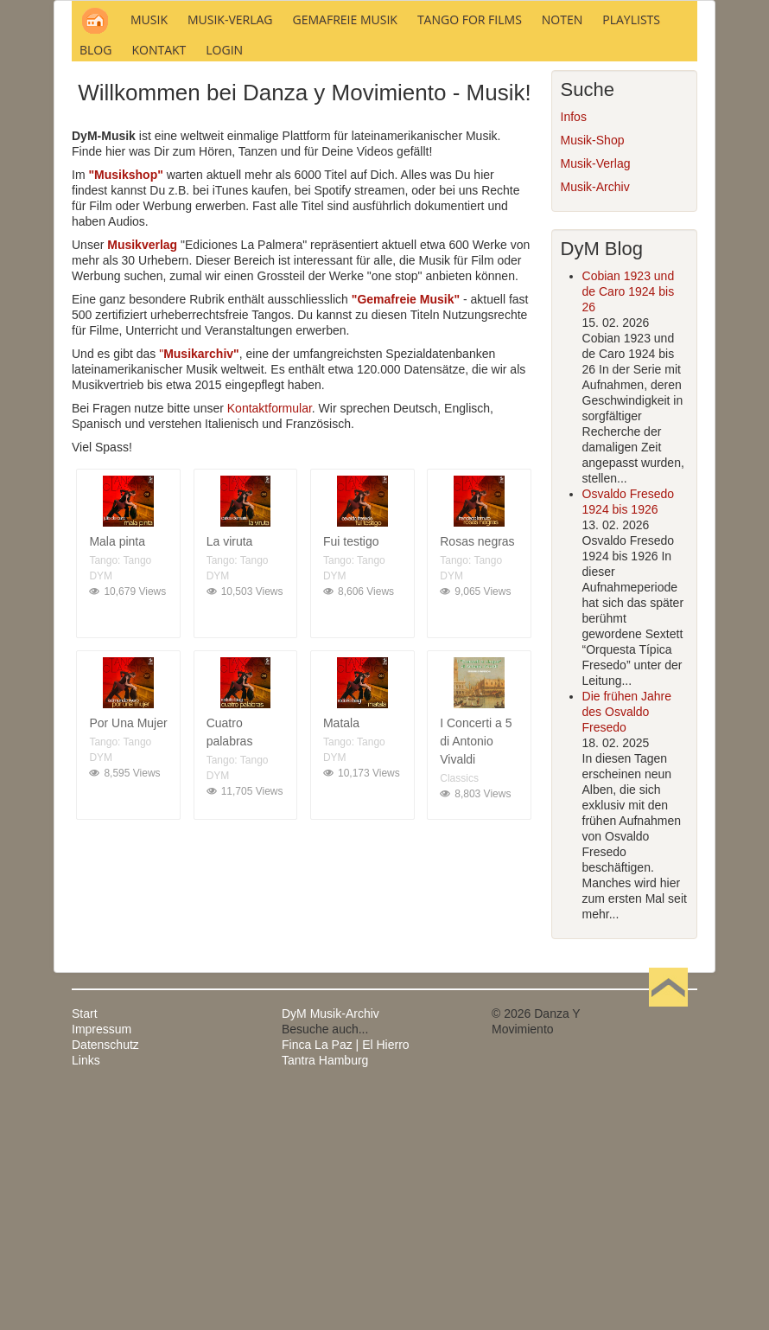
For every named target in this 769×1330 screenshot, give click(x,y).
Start (85, 1247)
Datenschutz (105, 1278)
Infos (574, 350)
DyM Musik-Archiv (330, 1247)
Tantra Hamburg (325, 1294)
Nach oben (668, 1247)
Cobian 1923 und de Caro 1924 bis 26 (628, 524)
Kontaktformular (269, 642)
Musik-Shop (593, 373)
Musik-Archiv (595, 420)
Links (86, 1294)
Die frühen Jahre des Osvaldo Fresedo (627, 945)
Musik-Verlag (596, 397)
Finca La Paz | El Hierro (346, 1278)
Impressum (101, 1262)
